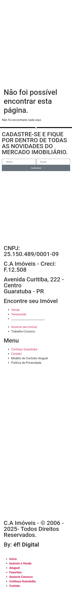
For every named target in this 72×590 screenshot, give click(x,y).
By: (21, 544)
